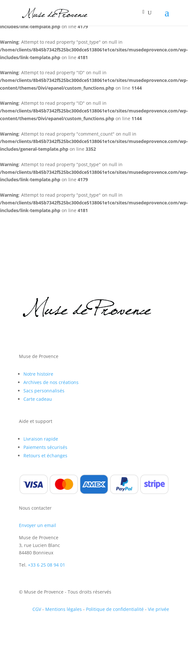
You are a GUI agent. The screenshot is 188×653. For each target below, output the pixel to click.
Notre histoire (38, 374)
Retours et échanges (45, 455)
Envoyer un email (37, 525)
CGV (36, 609)
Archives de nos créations (51, 382)
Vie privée (158, 609)
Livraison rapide (40, 439)
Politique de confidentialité (115, 609)
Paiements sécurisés (45, 447)
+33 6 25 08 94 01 (46, 565)
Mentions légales (63, 609)
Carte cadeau (37, 399)
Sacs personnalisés (43, 391)
